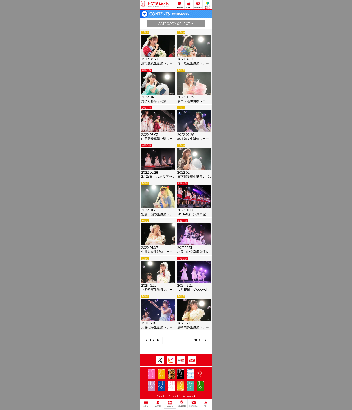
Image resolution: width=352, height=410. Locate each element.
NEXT (200, 340)
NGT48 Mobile (158, 4)
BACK (152, 340)
